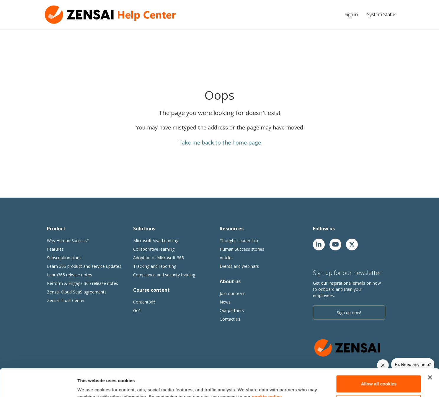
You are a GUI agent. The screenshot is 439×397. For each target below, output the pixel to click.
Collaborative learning (153, 249)
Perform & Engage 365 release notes (82, 283)
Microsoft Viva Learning (155, 240)
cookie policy (267, 369)
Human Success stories (242, 249)
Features (55, 249)
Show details (91, 385)
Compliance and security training (164, 275)
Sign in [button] (351, 14)
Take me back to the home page (219, 142)
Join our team (233, 293)
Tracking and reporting (154, 266)
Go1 (137, 310)
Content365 (144, 302)
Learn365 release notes (69, 275)
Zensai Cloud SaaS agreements (77, 292)
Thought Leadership (239, 240)
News (225, 302)
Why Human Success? (68, 240)
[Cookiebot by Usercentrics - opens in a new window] (38, 385)
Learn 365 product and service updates (84, 266)
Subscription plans (64, 257)
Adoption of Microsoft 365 (158, 257)
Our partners (232, 310)
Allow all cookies (378, 356)
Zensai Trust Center (66, 300)
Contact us (230, 319)
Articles (227, 257)
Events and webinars (239, 266)
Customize (379, 375)
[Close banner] (430, 350)
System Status (381, 14)
